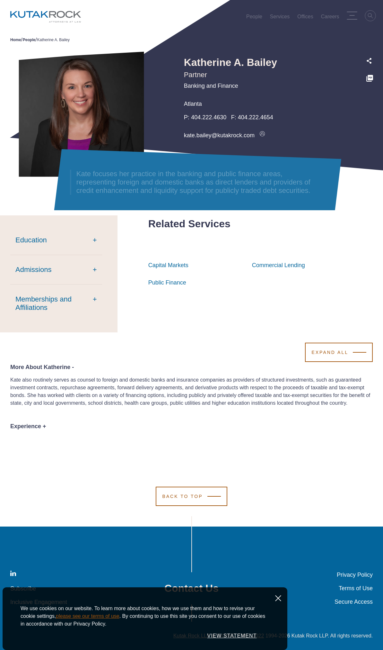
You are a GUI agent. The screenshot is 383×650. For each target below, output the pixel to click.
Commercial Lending (278, 265)
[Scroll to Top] (191, 496)
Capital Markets (168, 265)
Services (281, 18)
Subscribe (23, 588)
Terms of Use (356, 588)
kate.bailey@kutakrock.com (219, 135)
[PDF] (369, 79)
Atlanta (193, 104)
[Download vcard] (262, 135)
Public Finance (167, 282)
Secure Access (354, 602)
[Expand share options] (369, 61)
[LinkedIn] (13, 574)
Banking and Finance (211, 86)
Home (15, 40)
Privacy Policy (355, 575)
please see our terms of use (87, 619)
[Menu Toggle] (353, 15)
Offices (307, 18)
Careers (331, 18)
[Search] (372, 16)
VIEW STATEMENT (232, 638)
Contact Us (191, 588)
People (256, 18)
